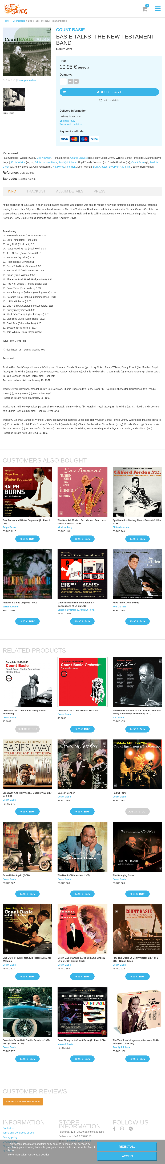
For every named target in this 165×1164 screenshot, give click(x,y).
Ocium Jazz (64, 49)
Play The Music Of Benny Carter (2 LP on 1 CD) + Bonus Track (135, 959)
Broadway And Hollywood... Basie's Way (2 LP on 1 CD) (27, 794)
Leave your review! (26, 80)
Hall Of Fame (119, 793)
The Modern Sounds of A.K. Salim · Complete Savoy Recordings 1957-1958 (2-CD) (137, 712)
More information (17, 1154)
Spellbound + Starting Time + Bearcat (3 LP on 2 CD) (137, 522)
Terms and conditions (71, 124)
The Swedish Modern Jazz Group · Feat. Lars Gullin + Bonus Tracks (82, 522)
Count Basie (19, 21)
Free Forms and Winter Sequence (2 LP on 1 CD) (26, 522)
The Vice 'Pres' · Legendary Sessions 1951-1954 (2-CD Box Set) (136, 1042)
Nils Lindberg (65, 527)
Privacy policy (10, 1137)
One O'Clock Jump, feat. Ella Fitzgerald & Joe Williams (27, 959)
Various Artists (10, 606)
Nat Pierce (58, 166)
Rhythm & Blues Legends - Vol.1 (20, 602)
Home (6, 21)
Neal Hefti (70, 166)
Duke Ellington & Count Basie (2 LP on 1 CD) (82, 1040)
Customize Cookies (38, 1154)
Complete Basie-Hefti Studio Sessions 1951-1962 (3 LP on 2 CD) (26, 1042)
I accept (127, 1156)
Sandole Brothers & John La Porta (76, 609)
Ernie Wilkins (18, 162)
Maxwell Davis (65, 1044)
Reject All (127, 1146)
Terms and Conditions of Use (18, 1132)
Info (12, 191)
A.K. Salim (125, 166)
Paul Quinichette (68, 162)
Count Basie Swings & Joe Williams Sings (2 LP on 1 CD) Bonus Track (81, 959)
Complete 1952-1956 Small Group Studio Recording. (24, 712)
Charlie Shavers (79, 157)
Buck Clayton (100, 166)
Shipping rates (67, 120)
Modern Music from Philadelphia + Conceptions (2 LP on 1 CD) (76, 604)
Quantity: (66, 74)
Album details (69, 191)
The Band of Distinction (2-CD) (74, 875)
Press (100, 191)
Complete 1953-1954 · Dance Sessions (78, 710)
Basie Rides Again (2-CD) (16, 875)
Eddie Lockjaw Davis (46, 162)
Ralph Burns (9, 527)
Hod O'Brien (119, 606)
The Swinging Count (124, 875)
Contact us (8, 1128)
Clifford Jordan (121, 527)
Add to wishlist (111, 100)
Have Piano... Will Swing (126, 602)
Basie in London (66, 793)
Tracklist (36, 191)
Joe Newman (44, 157)
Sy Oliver (114, 166)
